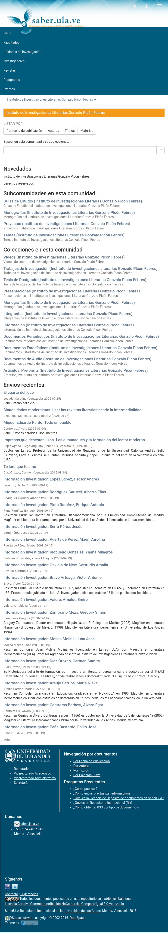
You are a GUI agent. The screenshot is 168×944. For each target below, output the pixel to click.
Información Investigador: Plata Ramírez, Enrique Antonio (53, 504)
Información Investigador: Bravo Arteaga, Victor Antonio (52, 577)
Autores (53, 130)
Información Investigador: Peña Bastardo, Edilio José (49, 727)
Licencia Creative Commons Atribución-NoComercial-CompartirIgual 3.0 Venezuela (65, 904)
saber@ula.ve (29, 824)
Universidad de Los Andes (82, 911)
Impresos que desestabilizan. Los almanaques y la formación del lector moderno (74, 439)
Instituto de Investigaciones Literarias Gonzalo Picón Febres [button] (51, 99)
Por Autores (81, 766)
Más (6, 740)
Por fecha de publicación (24, 130)
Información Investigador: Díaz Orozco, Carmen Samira (51, 661)
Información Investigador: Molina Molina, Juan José (49, 638)
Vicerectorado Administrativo (35, 778)
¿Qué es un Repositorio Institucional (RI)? (102, 803)
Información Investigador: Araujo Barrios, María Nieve (50, 683)
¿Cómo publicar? (85, 789)
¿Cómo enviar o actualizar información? (101, 793)
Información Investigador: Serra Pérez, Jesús (42, 526)
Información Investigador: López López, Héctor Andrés (51, 479)
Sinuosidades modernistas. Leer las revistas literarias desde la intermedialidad (72, 409)
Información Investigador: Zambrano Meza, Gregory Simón (54, 612)
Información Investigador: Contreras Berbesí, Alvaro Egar (53, 704)
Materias (87, 130)
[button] (134, 6)
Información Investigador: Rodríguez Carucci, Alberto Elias (54, 492)
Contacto (11, 894)
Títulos (70, 130)
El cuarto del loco (18, 392)
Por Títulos (81, 770)
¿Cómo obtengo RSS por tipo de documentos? (106, 807)
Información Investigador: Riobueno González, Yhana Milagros (58, 552)
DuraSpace (77, 918)
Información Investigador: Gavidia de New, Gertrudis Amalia (55, 565)
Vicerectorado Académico (32, 773)
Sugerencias (29, 894)
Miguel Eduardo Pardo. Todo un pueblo (37, 422)
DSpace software (22, 918)
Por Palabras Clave (86, 775)
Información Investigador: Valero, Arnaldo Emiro (45, 599)
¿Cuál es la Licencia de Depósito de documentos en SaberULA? (118, 798)
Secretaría (21, 783)
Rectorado (21, 769)
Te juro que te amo (19, 466)
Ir (160, 150)
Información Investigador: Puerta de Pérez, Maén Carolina (54, 539)
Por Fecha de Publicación (91, 761)
